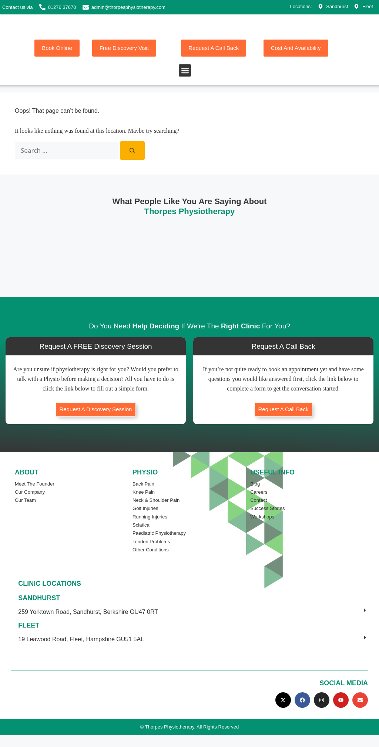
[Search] (132, 162)
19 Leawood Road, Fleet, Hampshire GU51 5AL (81, 651)
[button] (185, 82)
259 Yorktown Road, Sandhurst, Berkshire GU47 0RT (88, 624)
